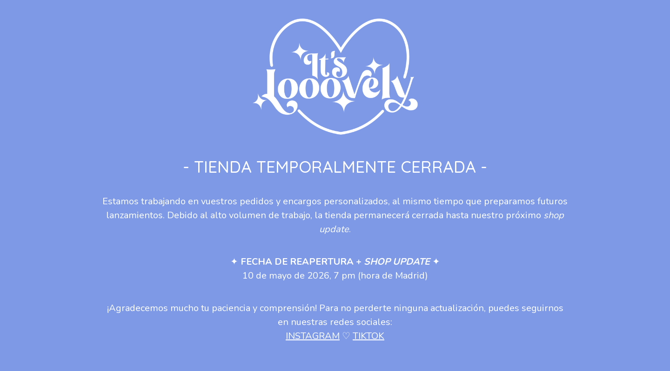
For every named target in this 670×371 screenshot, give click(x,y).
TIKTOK (368, 336)
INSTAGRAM (313, 336)
